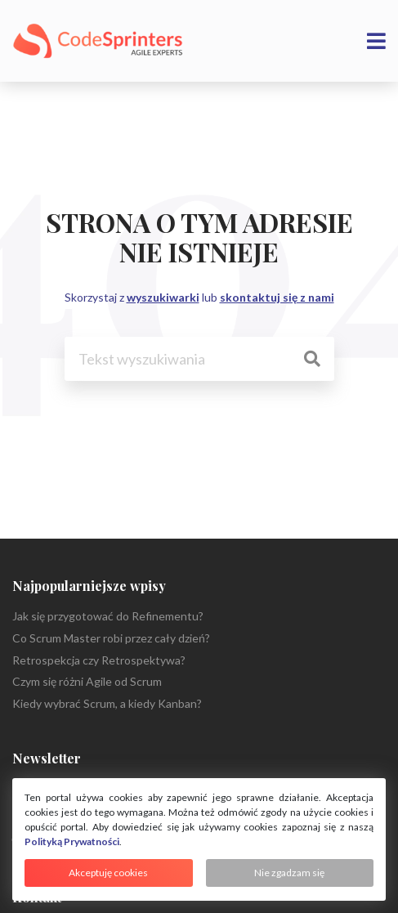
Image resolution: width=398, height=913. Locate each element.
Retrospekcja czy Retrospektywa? (99, 660)
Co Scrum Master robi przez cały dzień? (111, 638)
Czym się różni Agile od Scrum (87, 681)
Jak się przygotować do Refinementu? (107, 616)
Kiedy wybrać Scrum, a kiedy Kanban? (107, 703)
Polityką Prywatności (72, 841)
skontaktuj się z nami (277, 297)
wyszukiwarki (163, 297)
